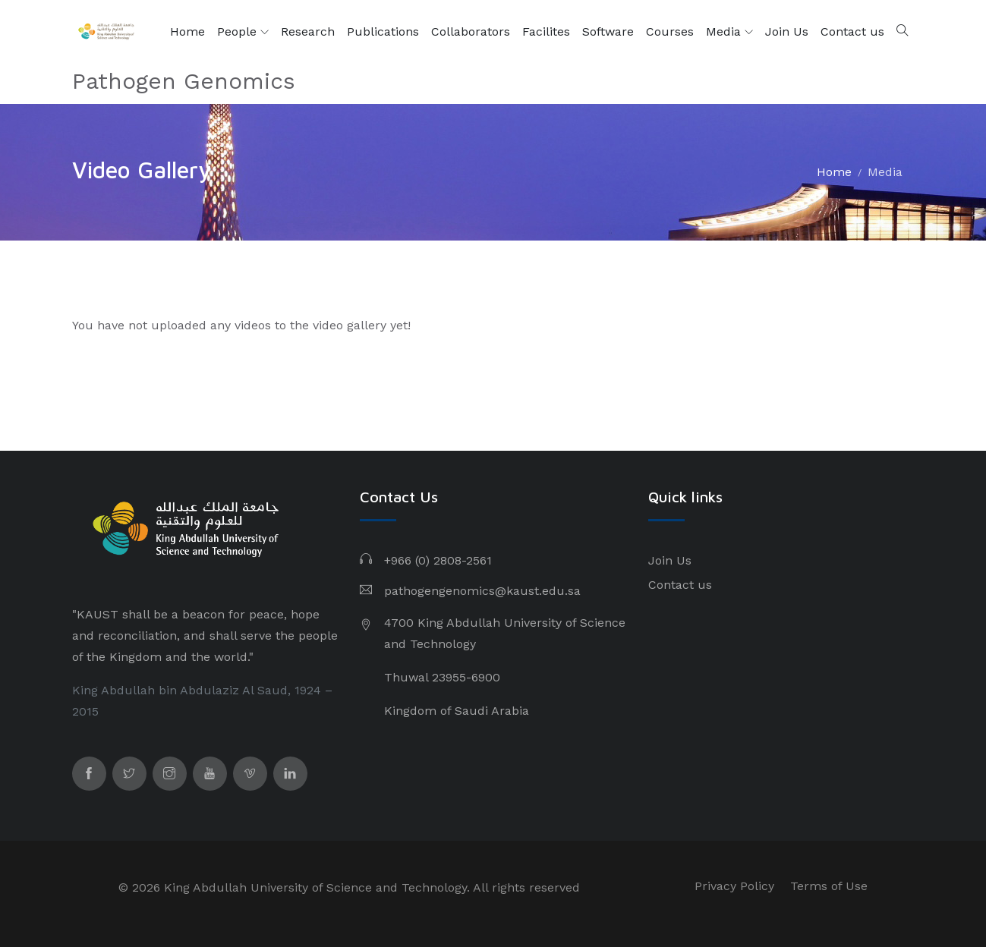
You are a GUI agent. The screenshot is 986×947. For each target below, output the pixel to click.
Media (729, 32)
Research (308, 31)
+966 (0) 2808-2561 (438, 560)
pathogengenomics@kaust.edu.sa (482, 591)
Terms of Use (829, 886)
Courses (670, 31)
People (243, 32)
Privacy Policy (734, 886)
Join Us (786, 31)
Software (608, 31)
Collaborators (470, 31)
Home (187, 31)
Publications (383, 31)
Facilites (546, 31)
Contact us (852, 31)
